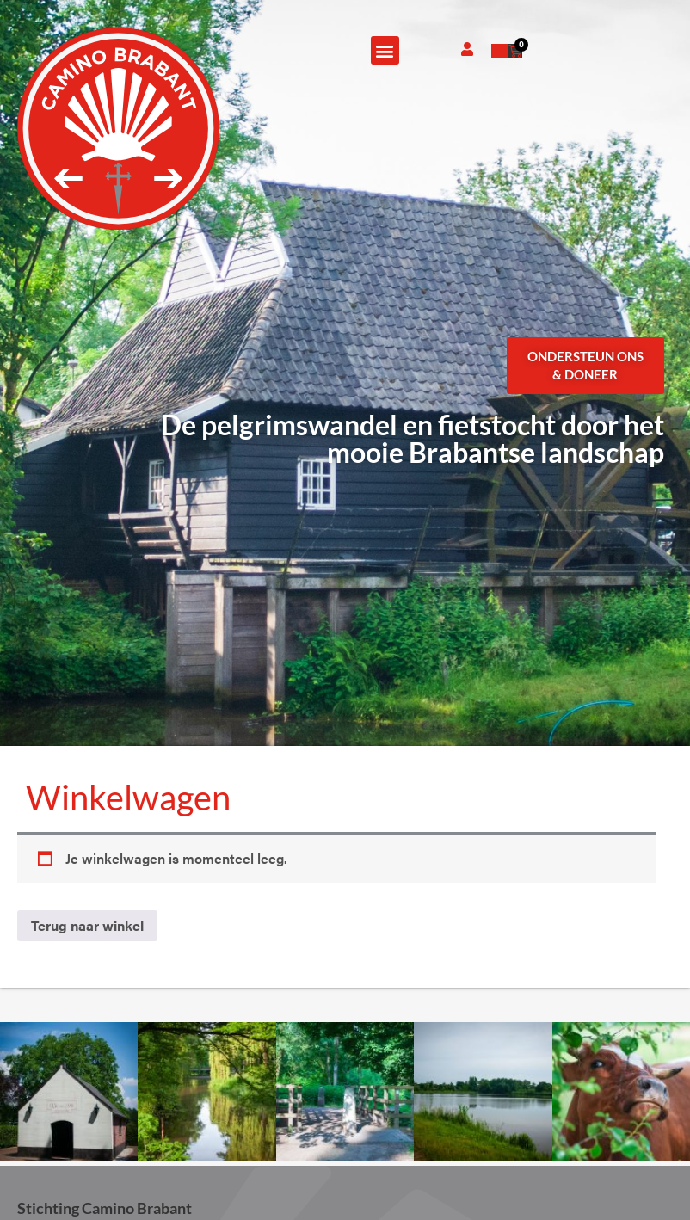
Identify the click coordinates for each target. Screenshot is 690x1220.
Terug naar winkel (87, 925)
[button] (385, 50)
